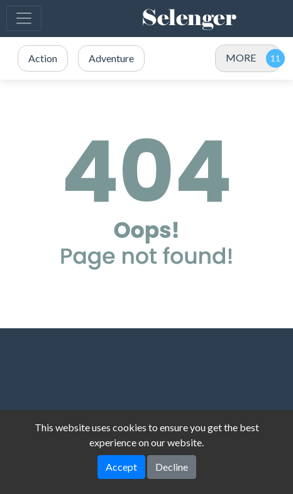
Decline (171, 467)
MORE (241, 57)
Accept (121, 467)
